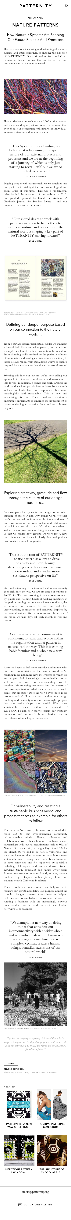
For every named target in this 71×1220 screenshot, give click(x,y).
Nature (35, 1072)
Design (27, 1072)
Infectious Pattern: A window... (19, 1171)
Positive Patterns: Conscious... (52, 1125)
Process (19, 1072)
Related (9, 1086)
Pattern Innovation (48, 1072)
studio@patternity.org (35, 1191)
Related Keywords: (14, 1069)
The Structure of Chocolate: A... (52, 1171)
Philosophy (9, 1072)
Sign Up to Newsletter (38, 1205)
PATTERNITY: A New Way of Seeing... (19, 1125)
